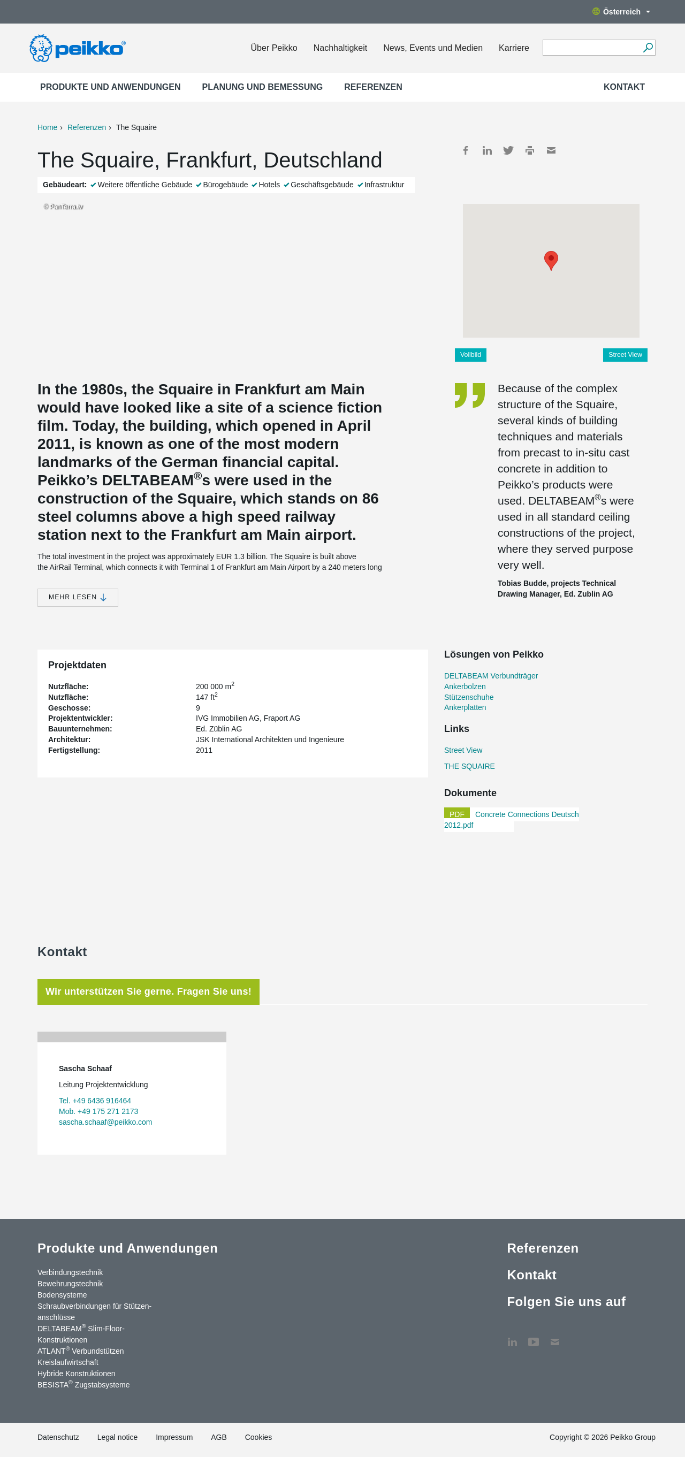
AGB (219, 1437)
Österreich (621, 11)
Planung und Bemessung (262, 86)
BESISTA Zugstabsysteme (83, 1384)
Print (529, 150)
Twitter (508, 150)
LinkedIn (487, 150)
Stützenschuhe (469, 697)
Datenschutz (58, 1437)
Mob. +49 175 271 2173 (98, 1111)
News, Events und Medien (433, 47)
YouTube (533, 1336)
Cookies (258, 1437)
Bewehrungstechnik (70, 1283)
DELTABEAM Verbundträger (491, 676)
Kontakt (624, 86)
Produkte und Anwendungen (110, 86)
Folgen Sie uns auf (566, 1301)
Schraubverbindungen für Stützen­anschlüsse (94, 1312)
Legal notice (117, 1437)
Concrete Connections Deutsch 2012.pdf (511, 819)
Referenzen (373, 86)
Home (47, 127)
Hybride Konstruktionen (76, 1373)
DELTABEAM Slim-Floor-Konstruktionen (81, 1333)
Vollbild (470, 354)
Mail (551, 150)
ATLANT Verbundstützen (80, 1350)
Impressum (174, 1437)
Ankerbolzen (465, 686)
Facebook (465, 150)
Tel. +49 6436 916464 (95, 1100)
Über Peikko (274, 47)
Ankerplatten (465, 707)
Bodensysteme (62, 1295)
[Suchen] (647, 47)
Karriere (514, 47)
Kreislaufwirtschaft (67, 1362)
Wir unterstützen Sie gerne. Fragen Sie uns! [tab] (148, 991)
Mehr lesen (78, 597)
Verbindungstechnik (70, 1272)
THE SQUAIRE (469, 766)
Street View (625, 354)
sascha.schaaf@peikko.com (106, 1122)
